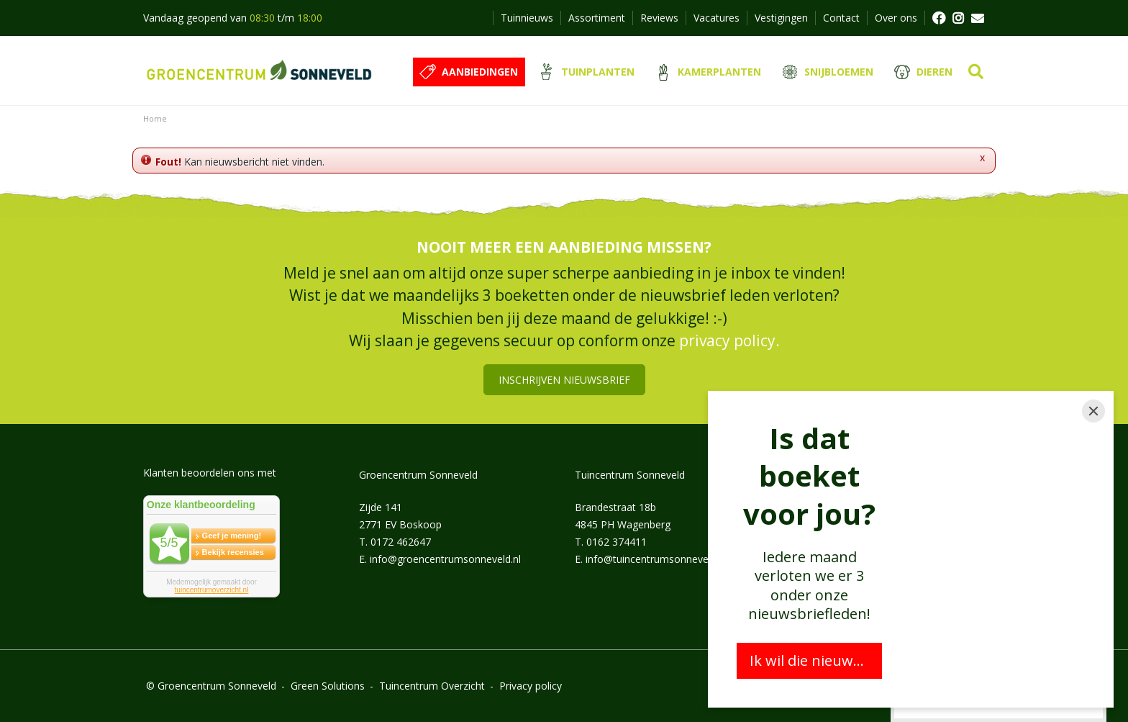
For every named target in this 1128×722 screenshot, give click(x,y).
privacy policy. (729, 340)
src (976, 72)
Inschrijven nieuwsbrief (564, 380)
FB (938, 18)
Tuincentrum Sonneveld (630, 475)
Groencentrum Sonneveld (418, 475)
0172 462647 (400, 542)
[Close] (1093, 411)
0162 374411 (616, 542)
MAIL (977, 18)
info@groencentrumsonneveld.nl (445, 559)
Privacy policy (530, 685)
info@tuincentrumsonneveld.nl (656, 559)
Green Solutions (328, 685)
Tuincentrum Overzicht (432, 685)
